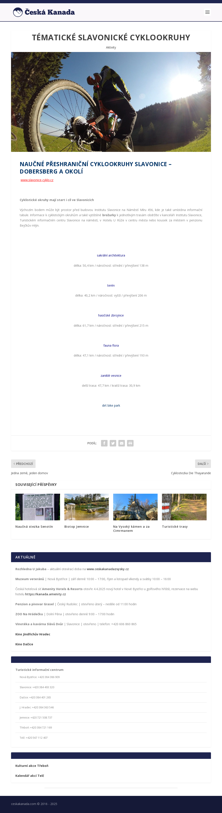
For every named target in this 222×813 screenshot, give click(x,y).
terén (111, 285)
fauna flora (111, 345)
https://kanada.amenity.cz (45, 593)
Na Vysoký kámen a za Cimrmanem (131, 528)
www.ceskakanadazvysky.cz (108, 568)
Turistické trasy (175, 526)
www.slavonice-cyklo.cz (37, 179)
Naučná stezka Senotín (34, 526)
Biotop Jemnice (76, 526)
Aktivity (111, 47)
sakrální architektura (111, 255)
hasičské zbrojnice (111, 315)
